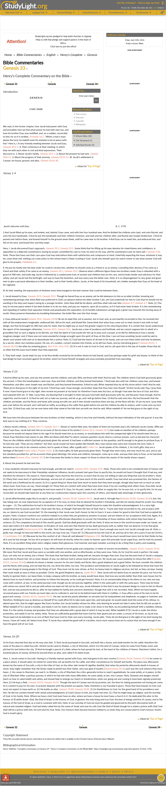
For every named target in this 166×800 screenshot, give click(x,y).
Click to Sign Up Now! (149, 2)
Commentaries (29, 54)
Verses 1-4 (9, 173)
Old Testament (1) (84, 140)
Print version (81, 114)
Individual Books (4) (85, 145)
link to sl (128, 771)
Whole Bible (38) (84, 136)
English (50, 54)
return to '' (88, 166)
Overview (80, 117)
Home (8, 54)
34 (92, 83)
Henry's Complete (71, 54)
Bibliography (81, 124)
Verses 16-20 (11, 636)
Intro (10, 91)
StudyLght (20, 6)
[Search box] (83, 100)
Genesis (92, 54)
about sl (116, 771)
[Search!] (96, 100)
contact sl (103, 771)
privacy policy (57, 771)
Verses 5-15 (10, 371)
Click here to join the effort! (63, 46)
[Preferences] (162, 12)
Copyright (80, 121)
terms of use (39, 771)
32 (11, 83)
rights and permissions (82, 771)
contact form (131, 777)
